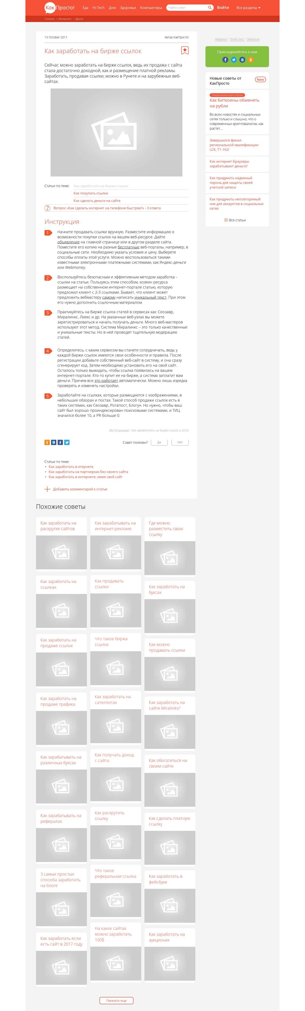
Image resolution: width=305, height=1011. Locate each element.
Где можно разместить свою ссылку (166, 528)
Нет (180, 442)
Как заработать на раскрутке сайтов (58, 525)
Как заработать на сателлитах (113, 701)
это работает (106, 380)
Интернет (64, 19)
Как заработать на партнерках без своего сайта (88, 471)
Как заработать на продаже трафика (58, 701)
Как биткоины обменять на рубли (234, 103)
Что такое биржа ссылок (111, 642)
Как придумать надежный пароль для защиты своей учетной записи (231, 183)
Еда (85, 7)
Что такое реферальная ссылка (115, 877)
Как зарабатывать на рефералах (61, 818)
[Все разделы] (249, 7)
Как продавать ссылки (109, 584)
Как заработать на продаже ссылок (58, 642)
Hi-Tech (99, 7)
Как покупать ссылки (91, 193)
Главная (49, 19)
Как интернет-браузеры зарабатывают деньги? (229, 163)
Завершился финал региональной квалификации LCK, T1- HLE (234, 145)
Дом (112, 7)
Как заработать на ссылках (58, 584)
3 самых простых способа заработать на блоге (60, 879)
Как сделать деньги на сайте (97, 200)
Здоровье (128, 7)
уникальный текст (150, 297)
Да (159, 442)
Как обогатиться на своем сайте (168, 765)
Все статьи (237, 220)
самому (108, 297)
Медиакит (221, 39)
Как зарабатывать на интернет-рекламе (115, 525)
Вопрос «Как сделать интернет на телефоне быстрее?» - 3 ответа (107, 208)
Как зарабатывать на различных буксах (61, 760)
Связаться (253, 39)
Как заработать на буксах (167, 590)
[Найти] (210, 7)
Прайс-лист (237, 39)
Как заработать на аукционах (167, 941)
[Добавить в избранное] (185, 50)
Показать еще (116, 1001)
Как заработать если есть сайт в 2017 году (61, 941)
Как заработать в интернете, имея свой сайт (86, 476)
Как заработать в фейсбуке (165, 882)
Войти (223, 7)
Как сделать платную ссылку (169, 824)
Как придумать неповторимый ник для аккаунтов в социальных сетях (236, 204)
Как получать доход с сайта (114, 760)
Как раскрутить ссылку (109, 818)
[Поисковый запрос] (190, 7)
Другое (79, 19)
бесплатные (128, 247)
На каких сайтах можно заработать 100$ (113, 938)
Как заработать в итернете (71, 466)
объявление (68, 241)
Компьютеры (151, 7)
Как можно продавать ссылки (167, 648)
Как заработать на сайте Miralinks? (167, 707)
